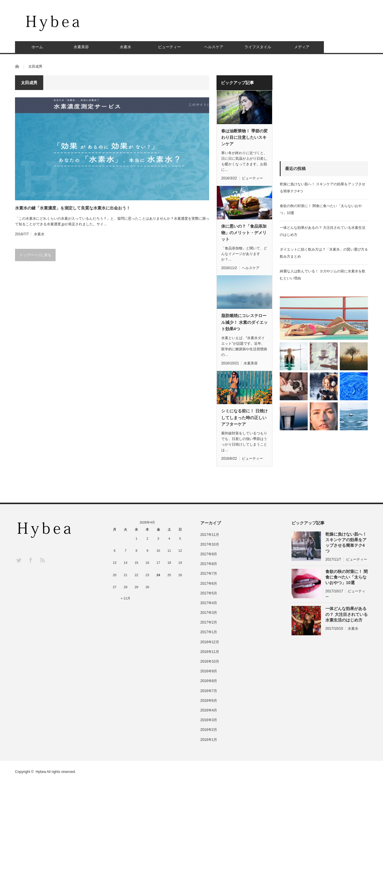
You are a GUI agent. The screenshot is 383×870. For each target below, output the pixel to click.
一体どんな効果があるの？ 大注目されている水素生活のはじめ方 (346, 614)
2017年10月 (209, 544)
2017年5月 (208, 593)
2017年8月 (208, 564)
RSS (42, 560)
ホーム (37, 47)
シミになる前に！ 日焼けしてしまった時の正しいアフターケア (244, 417)
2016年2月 (208, 730)
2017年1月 (208, 632)
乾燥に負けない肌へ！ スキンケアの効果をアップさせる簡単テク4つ (346, 543)
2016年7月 (208, 691)
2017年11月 (209, 535)
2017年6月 (208, 583)
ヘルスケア (213, 47)
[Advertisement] (261, 25)
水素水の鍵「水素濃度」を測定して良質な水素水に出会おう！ (72, 208)
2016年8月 (208, 681)
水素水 (125, 47)
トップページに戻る (35, 255)
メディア (301, 47)
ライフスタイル (257, 47)
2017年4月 (208, 603)
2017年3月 (208, 613)
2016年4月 (208, 710)
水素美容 (81, 47)
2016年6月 (208, 701)
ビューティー (169, 47)
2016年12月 (209, 642)
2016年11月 (209, 652)
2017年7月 (208, 573)
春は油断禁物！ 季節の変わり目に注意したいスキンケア (244, 137)
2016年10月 (209, 661)
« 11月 (125, 598)
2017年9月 (208, 554)
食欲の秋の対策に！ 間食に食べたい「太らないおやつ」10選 (346, 577)
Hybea (41, 772)
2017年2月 (208, 622)
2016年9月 (208, 671)
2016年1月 (208, 740)
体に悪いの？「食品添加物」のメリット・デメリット (244, 233)
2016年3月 (208, 720)
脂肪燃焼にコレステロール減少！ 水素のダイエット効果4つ (244, 322)
